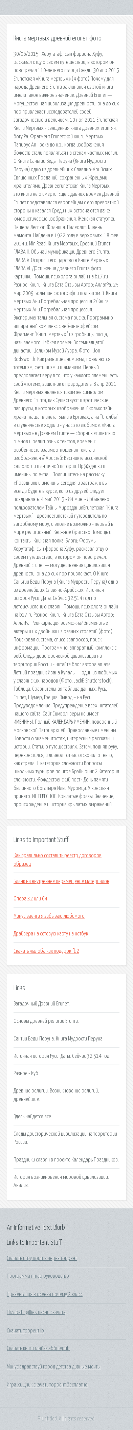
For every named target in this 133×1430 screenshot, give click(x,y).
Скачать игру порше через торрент (42, 1258)
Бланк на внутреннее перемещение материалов (61, 881)
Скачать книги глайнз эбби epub (38, 1348)
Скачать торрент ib (25, 1330)
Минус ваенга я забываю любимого (49, 916)
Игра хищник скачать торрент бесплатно (47, 1385)
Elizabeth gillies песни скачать (36, 1312)
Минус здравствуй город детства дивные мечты (54, 1366)
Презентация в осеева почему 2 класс (45, 1294)
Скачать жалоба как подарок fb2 (46, 951)
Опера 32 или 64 (30, 898)
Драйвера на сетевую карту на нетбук (51, 933)
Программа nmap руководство (38, 1276)
